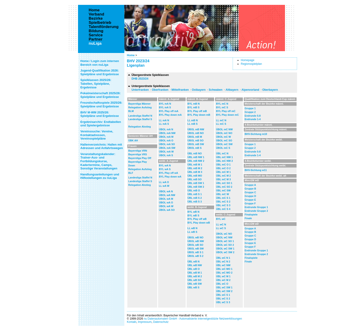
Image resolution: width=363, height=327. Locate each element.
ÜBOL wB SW (196, 248)
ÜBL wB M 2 (195, 276)
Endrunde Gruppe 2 (256, 210)
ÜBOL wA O (166, 202)
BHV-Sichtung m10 (256, 134)
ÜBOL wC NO (224, 233)
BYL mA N (165, 103)
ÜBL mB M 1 (195, 164)
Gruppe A (250, 185)
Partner (96, 39)
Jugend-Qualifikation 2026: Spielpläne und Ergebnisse (99, 72)
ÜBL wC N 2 (223, 261)
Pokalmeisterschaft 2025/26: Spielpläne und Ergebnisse (100, 95)
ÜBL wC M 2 (223, 280)
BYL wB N (193, 211)
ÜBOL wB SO (195, 244)
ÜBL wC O (222, 283)
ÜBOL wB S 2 (195, 256)
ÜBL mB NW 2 (196, 160)
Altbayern (231, 89)
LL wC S (221, 228)
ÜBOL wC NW (224, 237)
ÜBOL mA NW (167, 133)
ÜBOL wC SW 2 (225, 252)
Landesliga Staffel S (140, 119)
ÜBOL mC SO (224, 140)
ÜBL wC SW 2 (224, 291)
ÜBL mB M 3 (195, 172)
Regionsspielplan (251, 63)
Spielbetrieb (100, 23)
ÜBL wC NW (223, 265)
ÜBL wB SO (194, 280)
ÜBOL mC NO (224, 133)
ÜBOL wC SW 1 (225, 248)
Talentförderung (104, 27)
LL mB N (193, 120)
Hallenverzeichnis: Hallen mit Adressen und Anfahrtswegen (101, 146)
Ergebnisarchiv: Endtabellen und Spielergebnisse (100, 123)
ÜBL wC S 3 (223, 302)
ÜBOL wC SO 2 (225, 244)
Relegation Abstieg (139, 126)
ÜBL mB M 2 (195, 168)
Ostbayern (199, 89)
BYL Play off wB (197, 219)
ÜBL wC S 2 (223, 298)
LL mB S (193, 123)
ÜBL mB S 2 (195, 197)
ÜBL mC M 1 (223, 172)
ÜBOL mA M (166, 136)
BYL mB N (194, 103)
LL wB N (192, 228)
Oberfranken (160, 89)
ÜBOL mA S (166, 155)
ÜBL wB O (194, 269)
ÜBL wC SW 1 (224, 287)
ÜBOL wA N (166, 191)
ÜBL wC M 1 (223, 276)
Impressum (144, 322)
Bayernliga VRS (137, 154)
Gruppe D (250, 196)
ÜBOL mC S (223, 147)
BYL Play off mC (225, 111)
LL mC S (221, 123)
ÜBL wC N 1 (223, 257)
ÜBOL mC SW (224, 144)
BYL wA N (165, 165)
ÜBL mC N (222, 153)
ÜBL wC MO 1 (224, 269)
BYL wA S (165, 169)
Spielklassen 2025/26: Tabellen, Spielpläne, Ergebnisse (95, 83)
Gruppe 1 (250, 108)
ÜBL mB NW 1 (196, 157)
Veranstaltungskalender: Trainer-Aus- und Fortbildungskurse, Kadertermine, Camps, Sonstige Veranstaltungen (98, 161)
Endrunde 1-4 (253, 119)
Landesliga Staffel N (140, 115)
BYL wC (220, 219)
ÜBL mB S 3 (195, 201)
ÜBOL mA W (166, 151)
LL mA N (164, 120)
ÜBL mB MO (195, 175)
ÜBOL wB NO (195, 237)
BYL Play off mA (168, 111)
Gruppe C (250, 192)
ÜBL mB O (194, 190)
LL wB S (192, 231)
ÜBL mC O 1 (223, 164)
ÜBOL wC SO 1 (225, 241)
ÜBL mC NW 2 (224, 160)
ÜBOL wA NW (167, 195)
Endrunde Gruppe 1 (256, 207)
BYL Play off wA (168, 172)
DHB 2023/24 (139, 78)
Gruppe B (250, 188)
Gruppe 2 (250, 112)
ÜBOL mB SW (196, 144)
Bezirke (96, 18)
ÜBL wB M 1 (195, 272)
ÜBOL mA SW (167, 147)
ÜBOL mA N (166, 129)
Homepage (247, 60)
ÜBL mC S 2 (223, 201)
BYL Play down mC (227, 114)
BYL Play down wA (170, 176)
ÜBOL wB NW (196, 241)
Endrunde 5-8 (253, 115)
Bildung (96, 31)
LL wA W (164, 185)
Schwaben (215, 89)
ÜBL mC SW (223, 190)
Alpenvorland (250, 89)
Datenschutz (161, 322)
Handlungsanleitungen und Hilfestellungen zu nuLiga (99, 176)
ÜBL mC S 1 (223, 197)
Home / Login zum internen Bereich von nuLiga (99, 62)
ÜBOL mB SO (195, 140)
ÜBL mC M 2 (223, 175)
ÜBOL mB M (195, 136)
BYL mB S (194, 107)
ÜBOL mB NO (196, 133)
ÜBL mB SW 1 (196, 183)
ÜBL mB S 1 (195, 194)
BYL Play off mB (197, 111)
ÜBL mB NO (195, 153)
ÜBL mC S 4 (223, 209)
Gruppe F (250, 203)
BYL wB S (193, 215)
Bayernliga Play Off (139, 158)
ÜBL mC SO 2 (224, 186)
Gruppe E (250, 199)
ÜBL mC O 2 (223, 168)
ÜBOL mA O (166, 140)
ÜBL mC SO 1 (224, 183)
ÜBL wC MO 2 (224, 272)
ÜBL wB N (194, 261)
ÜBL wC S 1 (223, 294)
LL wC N (221, 224)
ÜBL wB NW (195, 265)
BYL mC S (222, 107)
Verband (96, 14)
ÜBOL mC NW (224, 129)
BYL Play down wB (199, 222)
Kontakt (131, 322)
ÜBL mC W (222, 194)
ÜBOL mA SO (167, 144)
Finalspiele (251, 214)
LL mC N (221, 120)
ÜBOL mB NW (196, 129)
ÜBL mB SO (195, 179)
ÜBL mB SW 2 (196, 186)
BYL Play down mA (170, 114)
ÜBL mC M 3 (223, 179)
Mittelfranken (180, 89)
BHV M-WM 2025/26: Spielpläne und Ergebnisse (99, 114)
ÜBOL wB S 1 (195, 252)
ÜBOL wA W (166, 206)
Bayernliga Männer (139, 103)
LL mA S (164, 123)
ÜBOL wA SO (167, 210)
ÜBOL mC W (223, 136)
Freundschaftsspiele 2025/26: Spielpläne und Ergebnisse (101, 104)
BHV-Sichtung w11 (256, 170)
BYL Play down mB (199, 114)
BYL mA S (165, 107)
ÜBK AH (133, 140)
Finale (248, 218)
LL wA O (164, 182)
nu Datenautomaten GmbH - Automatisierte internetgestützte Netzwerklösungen (193, 318)
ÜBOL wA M (166, 198)
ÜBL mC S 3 (223, 205)
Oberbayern (270, 89)
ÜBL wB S (193, 287)
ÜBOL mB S (195, 147)
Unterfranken (140, 89)
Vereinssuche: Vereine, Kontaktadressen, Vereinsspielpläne (96, 135)
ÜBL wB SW (195, 283)
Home (131, 55)
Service (96, 35)
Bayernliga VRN (137, 150)
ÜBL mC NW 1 (224, 157)
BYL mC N (222, 103)
